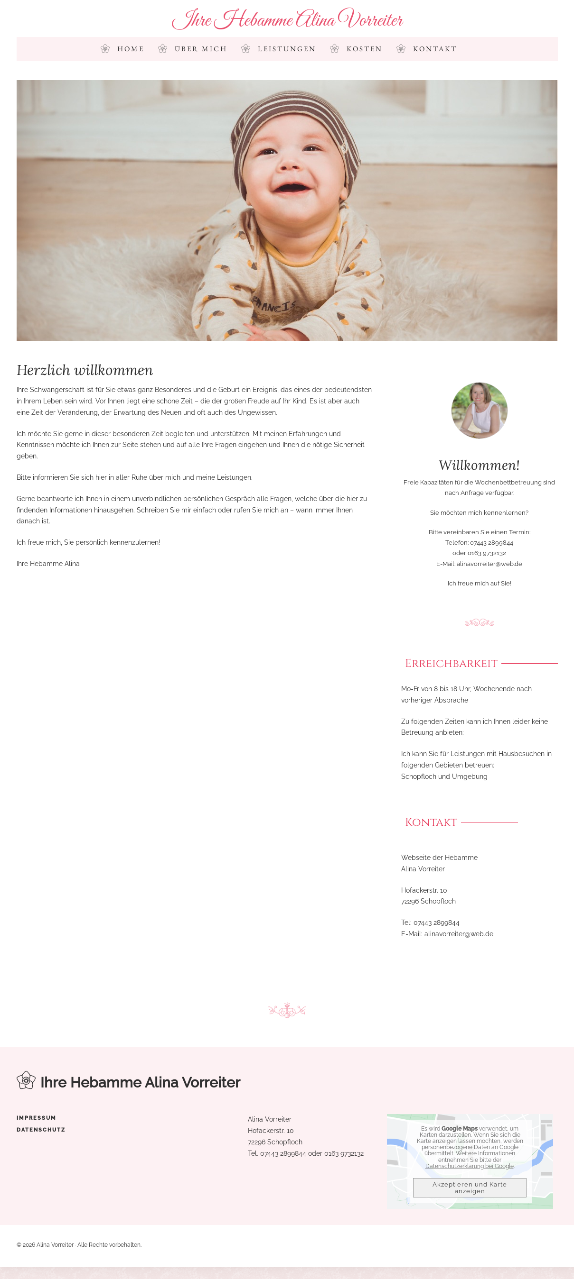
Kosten (365, 49)
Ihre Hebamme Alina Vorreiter (287, 20)
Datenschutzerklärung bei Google (469, 1166)
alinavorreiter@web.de (489, 563)
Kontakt (435, 49)
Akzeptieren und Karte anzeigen (470, 1188)
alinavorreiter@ (447, 934)
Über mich (201, 49)
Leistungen (287, 49)
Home (130, 49)
